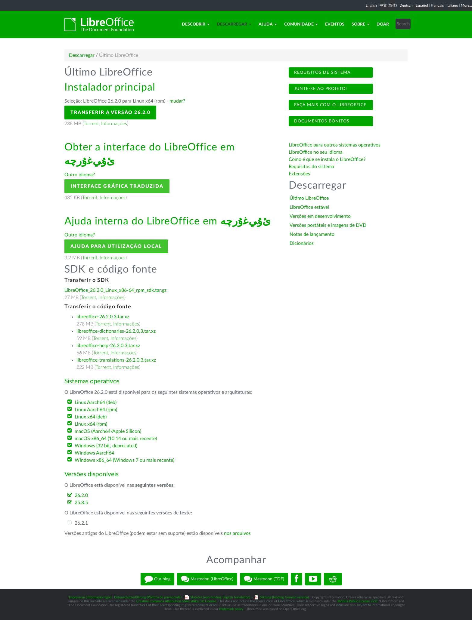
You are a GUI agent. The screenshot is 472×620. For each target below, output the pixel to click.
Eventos (334, 24)
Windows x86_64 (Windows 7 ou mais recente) (124, 460)
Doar (383, 24)
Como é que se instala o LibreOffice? (327, 159)
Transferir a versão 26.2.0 (110, 112)
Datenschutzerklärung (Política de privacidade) (148, 597)
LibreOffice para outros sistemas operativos (334, 145)
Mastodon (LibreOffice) (207, 579)
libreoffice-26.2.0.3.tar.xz (102, 316)
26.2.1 (81, 523)
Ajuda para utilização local (116, 246)
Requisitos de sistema (321, 72)
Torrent (91, 123)
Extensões (299, 173)
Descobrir (196, 24)
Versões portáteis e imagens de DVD (328, 225)
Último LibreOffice (309, 198)
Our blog (157, 579)
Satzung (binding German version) (284, 597)
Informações (114, 123)
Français (437, 5)
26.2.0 (81, 495)
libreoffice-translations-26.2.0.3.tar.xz (116, 360)
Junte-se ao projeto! (320, 89)
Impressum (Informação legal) (90, 597)
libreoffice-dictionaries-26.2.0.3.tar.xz (116, 331)
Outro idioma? (79, 174)
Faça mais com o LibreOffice (329, 105)
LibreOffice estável (309, 207)
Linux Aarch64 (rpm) (96, 409)
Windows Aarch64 (94, 453)
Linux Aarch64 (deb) (95, 402)
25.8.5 (81, 502)
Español (421, 5)
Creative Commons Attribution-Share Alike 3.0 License (176, 601)
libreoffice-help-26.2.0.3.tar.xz (108, 345)
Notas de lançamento (312, 234)
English (371, 5)
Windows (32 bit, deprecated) (106, 445)
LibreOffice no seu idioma (316, 152)
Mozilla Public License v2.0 (357, 601)
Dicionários (302, 243)
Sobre (360, 24)
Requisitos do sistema (312, 166)
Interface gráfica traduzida (116, 186)
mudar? (177, 101)
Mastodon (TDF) (264, 579)
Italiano (452, 5)
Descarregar (234, 24)
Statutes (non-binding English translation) (220, 597)
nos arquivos (237, 533)
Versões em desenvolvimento (320, 216)
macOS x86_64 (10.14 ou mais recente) (116, 438)
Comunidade (301, 24)
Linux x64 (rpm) (91, 424)
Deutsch (406, 5)
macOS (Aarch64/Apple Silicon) (108, 431)
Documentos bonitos (321, 121)
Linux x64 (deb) (91, 417)
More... (466, 5)
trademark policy (231, 609)
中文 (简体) (388, 5)
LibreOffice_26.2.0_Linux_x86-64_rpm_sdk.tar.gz (115, 290)
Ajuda (268, 24)
